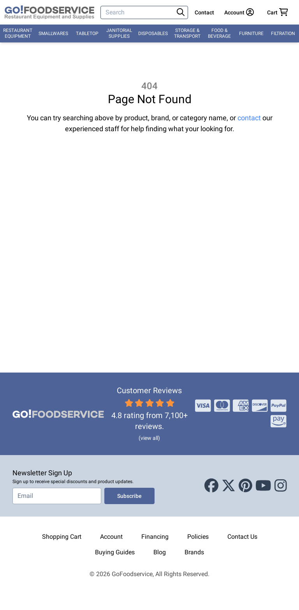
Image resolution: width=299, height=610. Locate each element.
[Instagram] (280, 486)
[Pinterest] (245, 486)
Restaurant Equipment (17, 33)
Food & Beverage (219, 33)
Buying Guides (115, 552)
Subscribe (129, 496)
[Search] (138, 12)
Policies (198, 536)
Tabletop (87, 33)
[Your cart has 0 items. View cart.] (277, 12)
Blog (159, 552)
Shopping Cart (61, 536)
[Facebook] (211, 486)
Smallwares (53, 33)
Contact (204, 12)
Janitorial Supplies (119, 33)
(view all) (149, 438)
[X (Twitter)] (229, 486)
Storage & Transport (187, 33)
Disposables (153, 33)
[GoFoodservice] (49, 12)
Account (111, 536)
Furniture (251, 33)
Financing (155, 536)
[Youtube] (263, 486)
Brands (194, 552)
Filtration (283, 33)
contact (249, 118)
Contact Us (242, 536)
